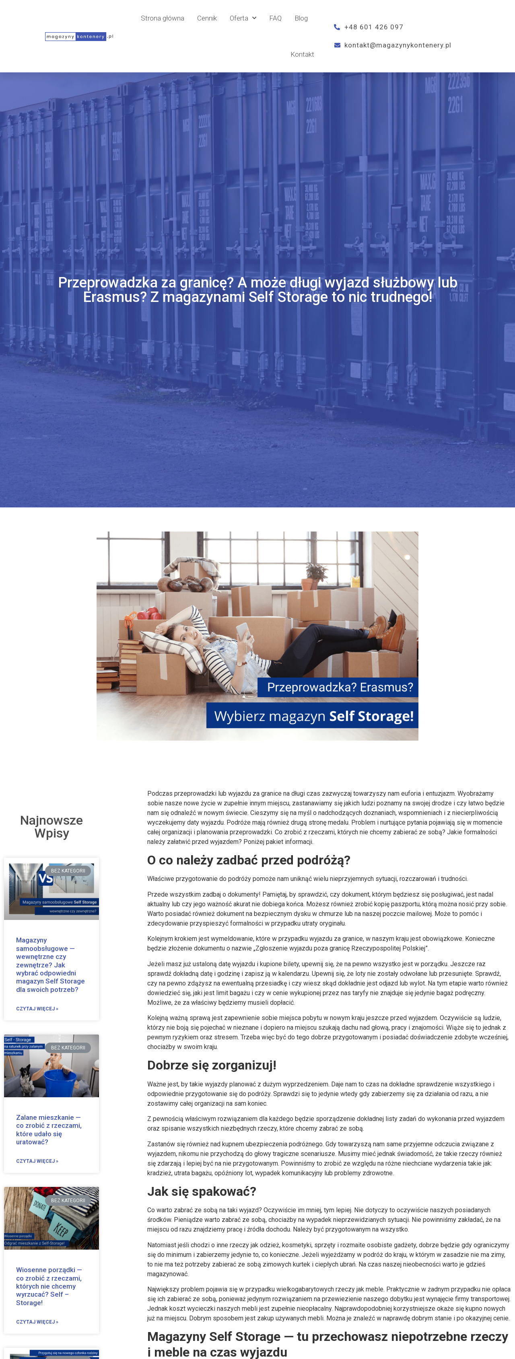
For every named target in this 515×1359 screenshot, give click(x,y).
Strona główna (162, 18)
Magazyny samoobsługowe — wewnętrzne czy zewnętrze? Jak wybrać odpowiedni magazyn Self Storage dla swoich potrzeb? (50, 964)
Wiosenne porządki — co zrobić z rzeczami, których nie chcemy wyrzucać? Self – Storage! (49, 1286)
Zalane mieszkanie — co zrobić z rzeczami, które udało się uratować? (49, 1129)
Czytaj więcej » (37, 1009)
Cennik (207, 18)
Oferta (243, 18)
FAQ (275, 18)
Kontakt (302, 54)
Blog (301, 18)
